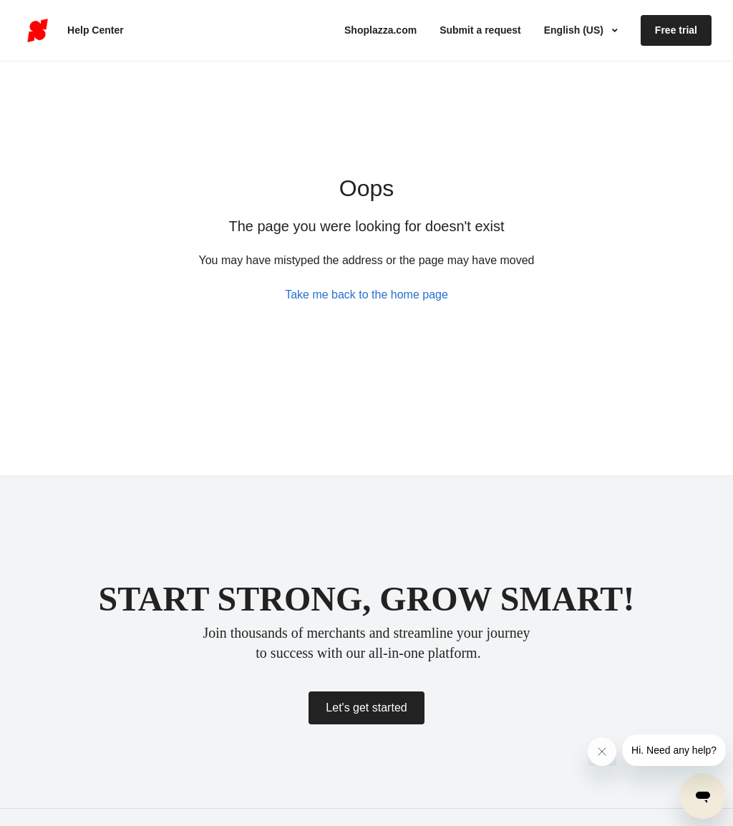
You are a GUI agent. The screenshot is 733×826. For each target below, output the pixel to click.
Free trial (676, 30)
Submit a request (480, 30)
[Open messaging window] (703, 796)
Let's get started (366, 707)
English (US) (575, 30)
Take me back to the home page (366, 294)
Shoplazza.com (380, 30)
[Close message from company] (602, 751)
